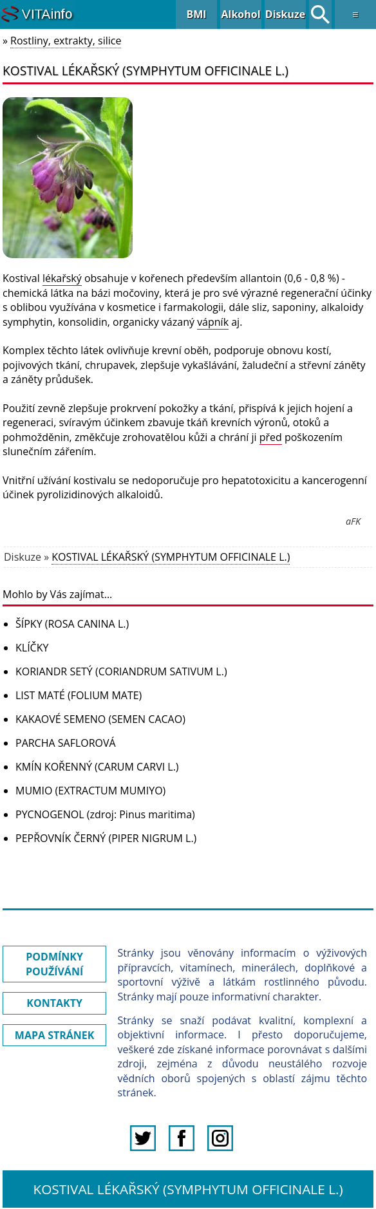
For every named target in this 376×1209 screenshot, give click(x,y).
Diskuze (285, 14)
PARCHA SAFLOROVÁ (65, 743)
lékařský (62, 278)
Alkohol (240, 14)
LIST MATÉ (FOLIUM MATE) (78, 695)
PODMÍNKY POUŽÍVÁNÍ (54, 964)
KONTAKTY (54, 1003)
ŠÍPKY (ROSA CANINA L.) (72, 624)
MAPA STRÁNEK (55, 1035)
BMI (196, 14)
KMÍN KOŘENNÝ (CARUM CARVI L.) (97, 767)
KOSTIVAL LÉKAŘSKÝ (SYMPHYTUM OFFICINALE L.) (171, 557)
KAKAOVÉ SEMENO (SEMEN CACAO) (100, 719)
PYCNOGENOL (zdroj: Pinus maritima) (105, 814)
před (270, 437)
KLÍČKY (31, 648)
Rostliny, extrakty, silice (65, 40)
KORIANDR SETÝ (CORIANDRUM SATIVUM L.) (121, 671)
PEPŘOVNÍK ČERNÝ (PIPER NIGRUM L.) (105, 838)
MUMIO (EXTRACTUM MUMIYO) (90, 790)
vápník (213, 322)
